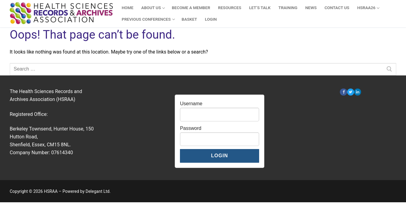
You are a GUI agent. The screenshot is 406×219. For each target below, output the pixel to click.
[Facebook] (343, 92)
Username (191, 103)
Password (190, 128)
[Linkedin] (357, 92)
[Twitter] (350, 92)
